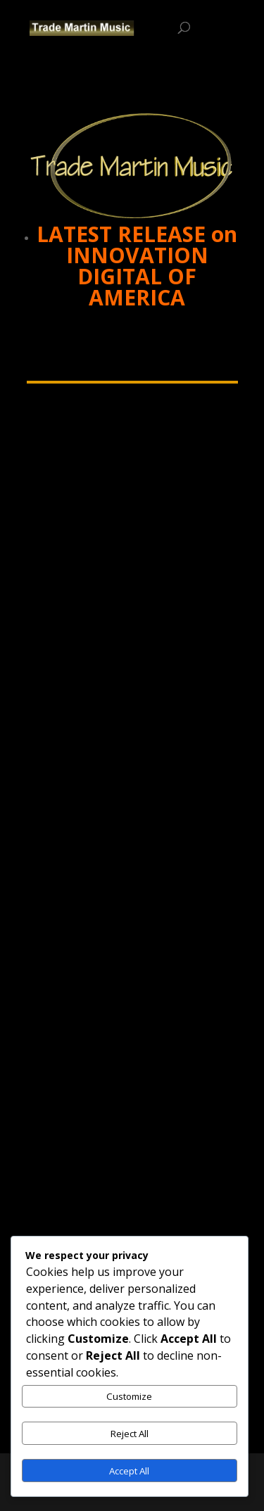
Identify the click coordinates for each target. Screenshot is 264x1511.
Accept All (129, 1471)
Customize (129, 1396)
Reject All (130, 1433)
